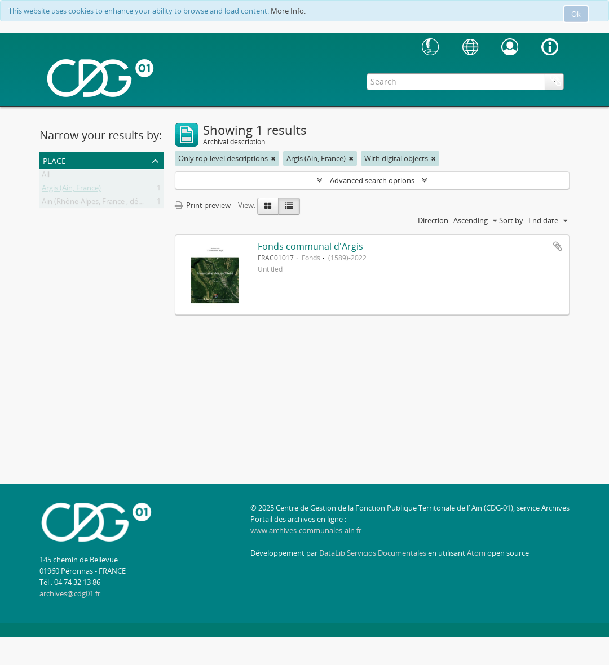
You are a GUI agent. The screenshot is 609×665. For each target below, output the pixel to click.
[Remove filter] (273, 158)
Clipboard (555, 80)
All (46, 176)
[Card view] (268, 206)
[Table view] (289, 206)
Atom (476, 553)
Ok (576, 14)
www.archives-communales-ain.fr (305, 530)
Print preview (203, 205)
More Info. (288, 11)
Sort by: (512, 220)
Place (54, 159)
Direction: (434, 220)
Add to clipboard (557, 246)
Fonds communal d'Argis (310, 246)
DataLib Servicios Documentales (372, 553)
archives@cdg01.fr (69, 593)
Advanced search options (372, 180)
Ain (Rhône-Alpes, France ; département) (109, 203)
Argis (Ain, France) (71, 190)
